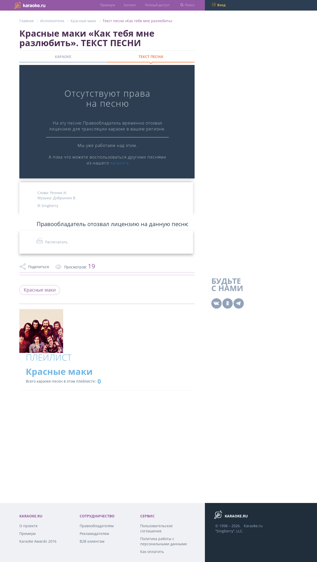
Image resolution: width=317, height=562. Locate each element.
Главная (26, 20)
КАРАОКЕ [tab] (63, 56)
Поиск (190, 5)
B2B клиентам (92, 541)
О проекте (28, 525)
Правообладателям (97, 525)
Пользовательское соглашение (156, 528)
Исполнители (52, 20)
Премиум (107, 5)
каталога (119, 163)
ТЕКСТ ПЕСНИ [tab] (151, 56)
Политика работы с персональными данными (163, 541)
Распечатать (56, 241)
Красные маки (83, 20)
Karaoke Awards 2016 (37, 541)
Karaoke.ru (253, 525)
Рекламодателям (94, 533)
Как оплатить (152, 551)
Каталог (130, 5)
